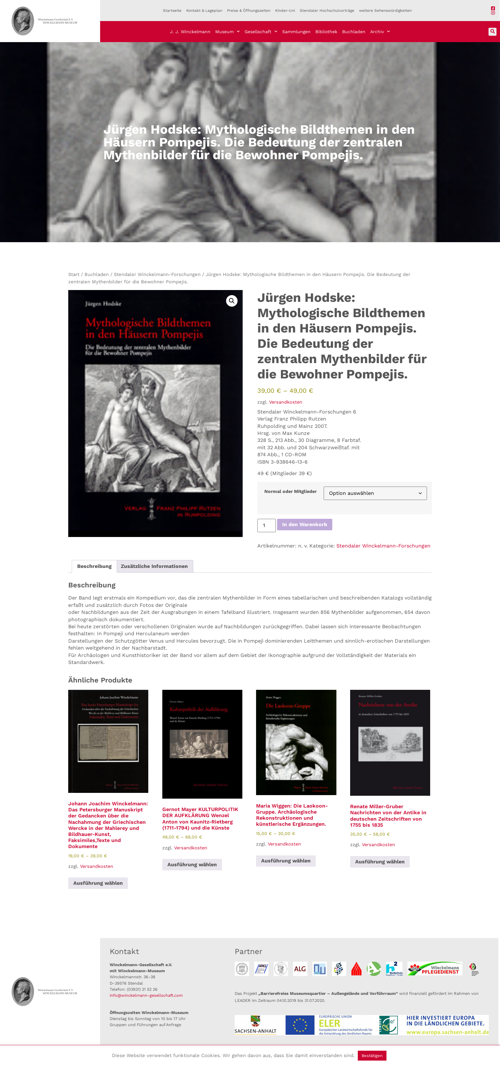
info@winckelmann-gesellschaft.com (146, 995)
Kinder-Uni (285, 10)
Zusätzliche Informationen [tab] (154, 566)
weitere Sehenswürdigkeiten (385, 10)
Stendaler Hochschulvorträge (327, 10)
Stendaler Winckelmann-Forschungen (157, 274)
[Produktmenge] (266, 525)
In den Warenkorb (304, 524)
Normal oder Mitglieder (290, 491)
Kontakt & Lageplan (204, 10)
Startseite (172, 10)
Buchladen (353, 31)
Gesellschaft (261, 31)
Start (73, 274)
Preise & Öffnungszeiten (248, 10)
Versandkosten (285, 402)
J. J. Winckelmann (190, 31)
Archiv (380, 31)
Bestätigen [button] (372, 1055)
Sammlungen (296, 31)
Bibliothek (326, 31)
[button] (492, 32)
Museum (227, 31)
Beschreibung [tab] (94, 566)
